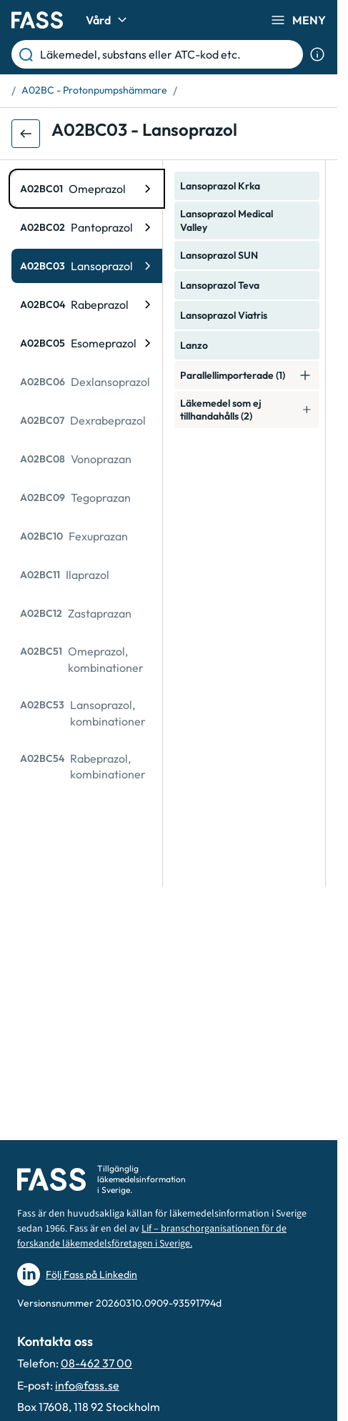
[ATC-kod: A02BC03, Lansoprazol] (86, 266)
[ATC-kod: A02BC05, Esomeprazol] (86, 343)
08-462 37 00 (96, 1363)
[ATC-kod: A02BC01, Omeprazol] (86, 189)
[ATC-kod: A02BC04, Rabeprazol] (86, 304)
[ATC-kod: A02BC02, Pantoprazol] (86, 227)
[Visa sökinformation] (317, 54)
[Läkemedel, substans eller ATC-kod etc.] (168, 54)
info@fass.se (87, 1385)
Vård (108, 20)
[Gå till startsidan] (37, 20)
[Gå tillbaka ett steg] (25, 133)
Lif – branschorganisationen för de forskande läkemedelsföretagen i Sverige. (152, 1236)
